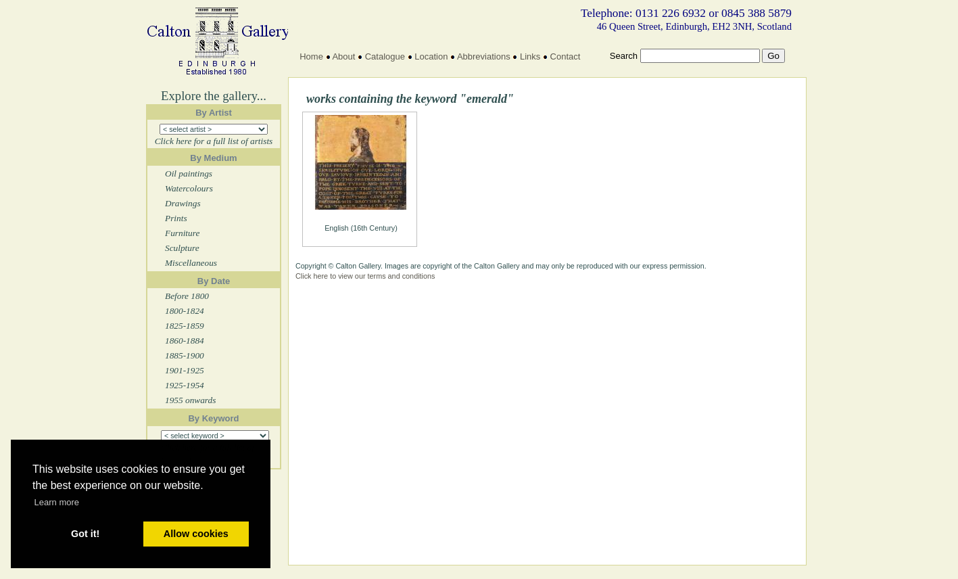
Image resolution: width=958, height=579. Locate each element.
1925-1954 (184, 385)
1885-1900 (184, 355)
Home (311, 56)
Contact (565, 56)
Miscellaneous (191, 263)
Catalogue (385, 56)
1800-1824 (184, 311)
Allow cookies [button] (196, 533)
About (343, 56)
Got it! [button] (85, 533)
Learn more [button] (56, 502)
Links (530, 56)
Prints (176, 218)
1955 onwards (190, 400)
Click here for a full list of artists (214, 141)
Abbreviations (483, 56)
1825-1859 (184, 326)
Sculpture (182, 248)
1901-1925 (184, 370)
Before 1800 (187, 296)
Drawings (183, 203)
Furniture (182, 233)
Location (431, 56)
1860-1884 (184, 340)
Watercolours (189, 188)
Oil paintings (188, 173)
